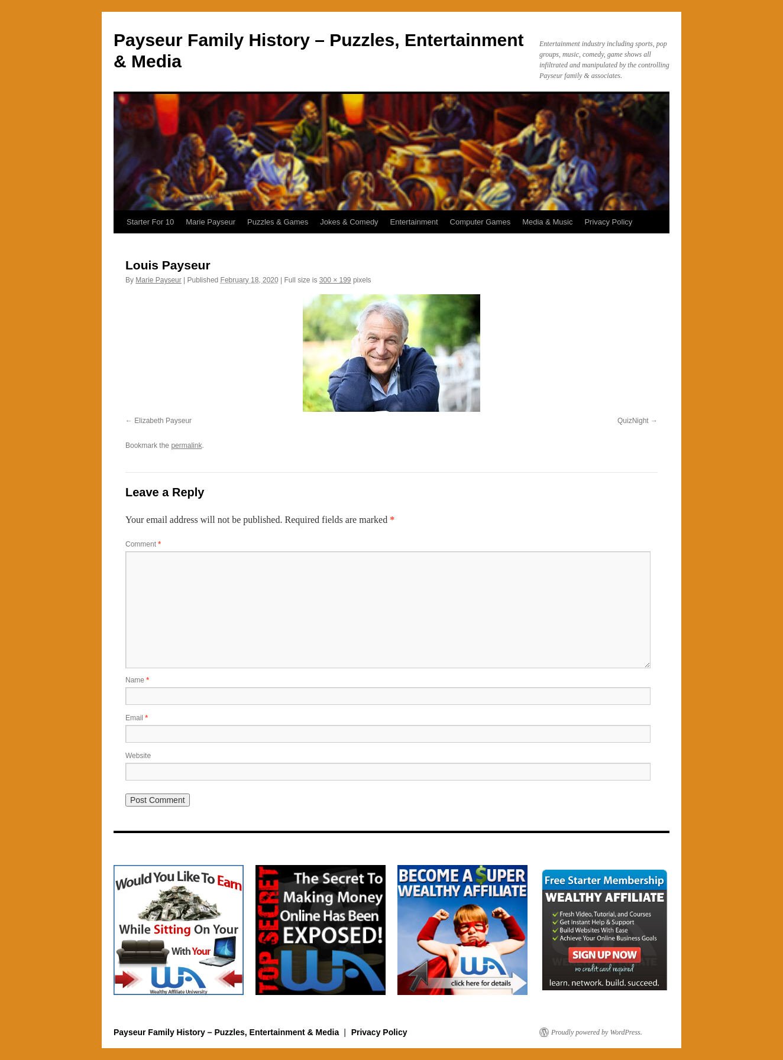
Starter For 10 (150, 221)
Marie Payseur (210, 221)
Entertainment (414, 221)
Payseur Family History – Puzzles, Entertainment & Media (227, 1032)
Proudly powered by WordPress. (596, 1032)
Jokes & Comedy (349, 221)
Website (138, 756)
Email (136, 718)
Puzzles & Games (277, 221)
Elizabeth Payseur (163, 421)
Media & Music (547, 221)
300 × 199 (335, 280)
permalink (186, 445)
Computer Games (480, 221)
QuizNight (633, 421)
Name (137, 680)
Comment (143, 544)
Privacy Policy (608, 221)
